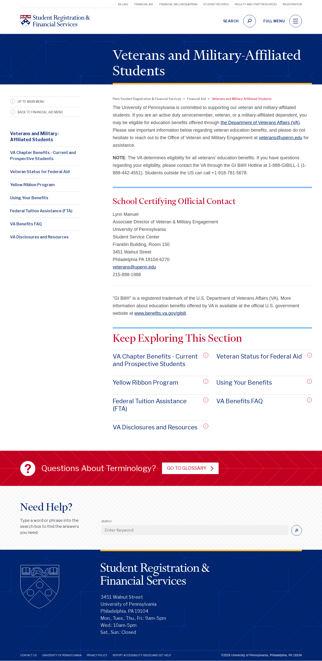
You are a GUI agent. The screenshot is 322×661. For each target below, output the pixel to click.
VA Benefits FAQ (26, 224)
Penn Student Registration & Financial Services (147, 99)
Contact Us (28, 655)
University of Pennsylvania (62, 655)
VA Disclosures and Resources (39, 237)
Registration (292, 4)
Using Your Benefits (29, 197)
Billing (123, 4)
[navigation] (295, 21)
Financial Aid (143, 4)
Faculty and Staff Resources (256, 4)
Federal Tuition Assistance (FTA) (41, 211)
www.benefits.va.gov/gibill (160, 313)
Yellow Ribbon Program (32, 184)
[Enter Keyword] (194, 530)
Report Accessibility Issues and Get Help (142, 655)
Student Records (216, 4)
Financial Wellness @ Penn (178, 4)
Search (106, 521)
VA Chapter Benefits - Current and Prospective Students (43, 155)
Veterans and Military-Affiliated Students (34, 136)
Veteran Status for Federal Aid (40, 171)
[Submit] (296, 530)
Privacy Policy (97, 655)
